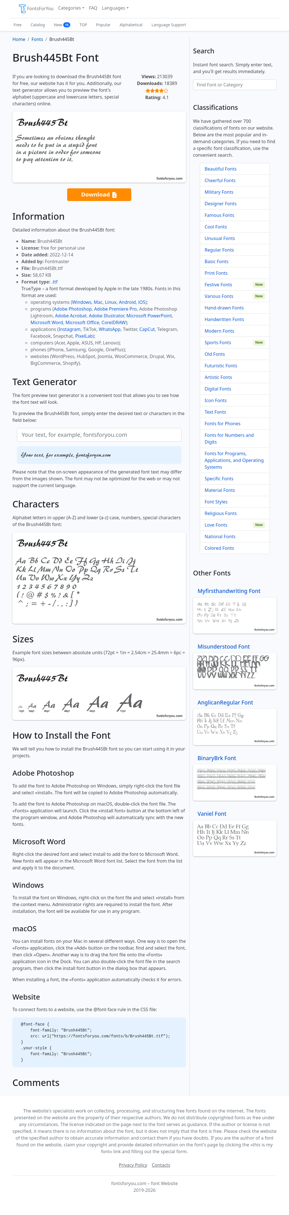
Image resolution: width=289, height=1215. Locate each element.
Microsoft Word (46, 322)
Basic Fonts (216, 261)
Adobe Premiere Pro (115, 309)
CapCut (147, 329)
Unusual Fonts (220, 238)
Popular (103, 24)
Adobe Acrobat (70, 316)
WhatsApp (110, 329)
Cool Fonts (216, 227)
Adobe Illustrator (106, 316)
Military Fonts (219, 192)
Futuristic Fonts (221, 366)
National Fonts (220, 536)
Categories (69, 8)
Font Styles (216, 502)
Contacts (161, 1165)
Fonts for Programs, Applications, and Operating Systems (234, 460)
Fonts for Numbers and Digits (229, 438)
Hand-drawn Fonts (224, 308)
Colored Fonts (219, 548)
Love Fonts (216, 525)
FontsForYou (36, 9)
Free (18, 24)
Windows (81, 302)
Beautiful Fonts (221, 169)
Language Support (169, 24)
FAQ (93, 8)
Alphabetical (131, 24)
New (62, 24)
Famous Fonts (219, 215)
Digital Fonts (218, 389)
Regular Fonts (219, 250)
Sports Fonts (218, 342)
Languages (113, 8)
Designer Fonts (221, 203)
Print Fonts (216, 273)
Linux (111, 302)
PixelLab (84, 336)
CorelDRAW (114, 322)
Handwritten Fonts (224, 319)
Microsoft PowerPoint (149, 316)
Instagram (70, 329)
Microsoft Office (82, 322)
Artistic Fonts (218, 377)
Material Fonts (220, 490)
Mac (98, 302)
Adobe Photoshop (73, 309)
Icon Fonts (216, 400)
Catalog (38, 24)
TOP (83, 24)
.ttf (55, 282)
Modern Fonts (219, 331)
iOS (141, 302)
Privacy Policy (133, 1165)
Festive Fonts (218, 285)
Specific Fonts (219, 478)
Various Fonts (219, 296)
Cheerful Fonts (220, 180)
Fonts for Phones (222, 423)
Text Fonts (215, 412)
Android (127, 302)
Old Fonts (215, 354)
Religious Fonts (221, 513)
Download (99, 194)
